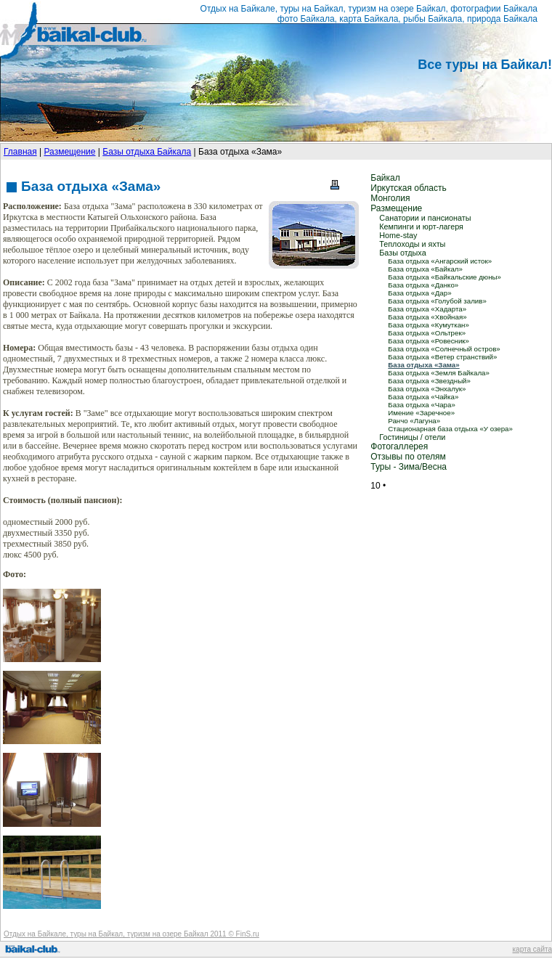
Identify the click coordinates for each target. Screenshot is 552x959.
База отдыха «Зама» (423, 365)
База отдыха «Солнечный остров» (444, 349)
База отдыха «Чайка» (423, 397)
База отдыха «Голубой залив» (437, 301)
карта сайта (532, 949)
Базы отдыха (402, 252)
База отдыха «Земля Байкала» (439, 373)
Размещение (69, 152)
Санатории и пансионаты (425, 217)
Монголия (390, 198)
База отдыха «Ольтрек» (427, 333)
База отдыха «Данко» (423, 285)
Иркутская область (408, 188)
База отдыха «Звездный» (429, 381)
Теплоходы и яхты (412, 244)
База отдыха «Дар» (419, 293)
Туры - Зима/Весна (408, 467)
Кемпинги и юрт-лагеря (421, 226)
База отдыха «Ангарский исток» (440, 261)
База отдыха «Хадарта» (427, 309)
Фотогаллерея (399, 446)
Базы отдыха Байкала (146, 152)
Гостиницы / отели (412, 437)
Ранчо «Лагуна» (414, 421)
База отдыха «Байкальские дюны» (444, 277)
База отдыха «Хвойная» (427, 317)
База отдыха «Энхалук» (427, 389)
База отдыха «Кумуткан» (428, 325)
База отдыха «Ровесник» (428, 341)
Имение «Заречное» (421, 413)
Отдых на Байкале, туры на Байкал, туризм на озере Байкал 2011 (115, 934)
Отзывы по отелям (408, 457)
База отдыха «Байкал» (425, 269)
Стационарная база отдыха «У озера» (450, 429)
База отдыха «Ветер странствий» (442, 357)
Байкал (384, 178)
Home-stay (398, 235)
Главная (20, 152)
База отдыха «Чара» (421, 405)
